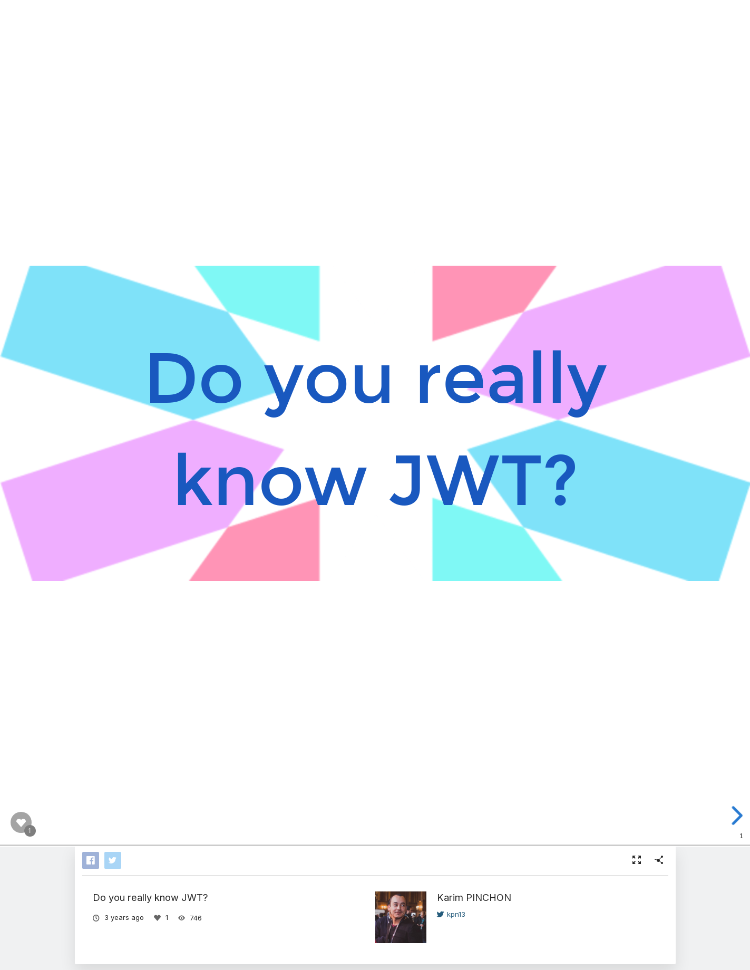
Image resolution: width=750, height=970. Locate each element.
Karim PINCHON (474, 897)
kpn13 (451, 914)
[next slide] (735, 815)
